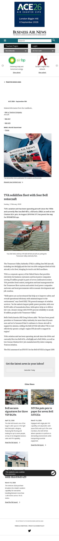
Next (57, 65)
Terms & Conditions (21, 526)
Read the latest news (12, 82)
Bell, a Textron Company (13, 112)
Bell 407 (7, 119)
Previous (2, 65)
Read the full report (12, 442)
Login (35, 46)
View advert (16, 72)
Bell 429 (7, 123)
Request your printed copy (13, 182)
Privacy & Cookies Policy (36, 526)
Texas (7, 130)
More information (10, 474)
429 (19, 266)
